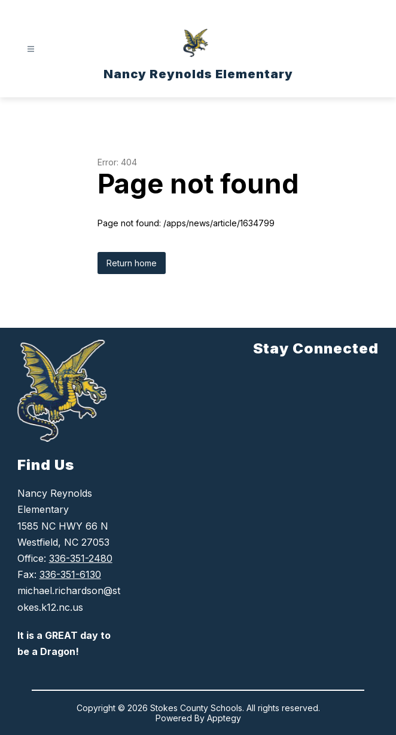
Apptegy (224, 718)
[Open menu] (31, 49)
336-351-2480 (80, 558)
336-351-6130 (70, 574)
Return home (131, 263)
